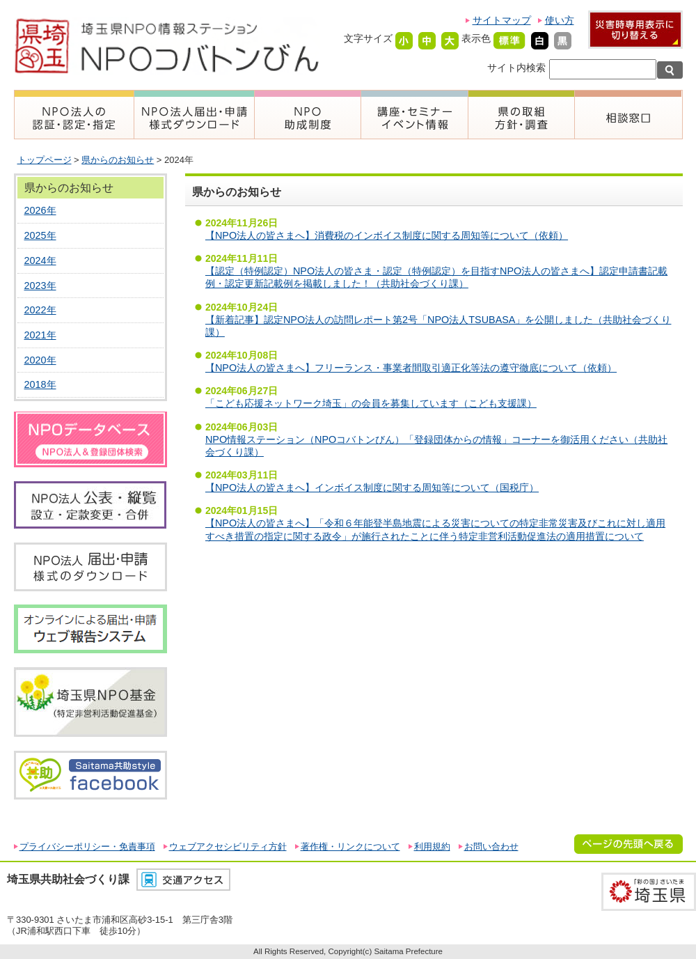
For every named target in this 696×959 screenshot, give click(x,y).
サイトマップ (502, 20)
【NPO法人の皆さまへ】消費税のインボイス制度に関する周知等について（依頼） (386, 235)
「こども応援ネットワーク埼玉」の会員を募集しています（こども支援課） (371, 403)
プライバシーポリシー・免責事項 (87, 846)
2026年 (40, 210)
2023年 (40, 285)
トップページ (44, 160)
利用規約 (432, 846)
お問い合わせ (491, 846)
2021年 (40, 335)
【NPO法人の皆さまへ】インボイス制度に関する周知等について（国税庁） (372, 487)
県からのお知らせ (117, 160)
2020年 (40, 360)
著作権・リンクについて (350, 846)
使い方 (559, 20)
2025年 (40, 235)
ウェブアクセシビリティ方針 (228, 846)
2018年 (40, 384)
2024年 (40, 260)
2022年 (40, 309)
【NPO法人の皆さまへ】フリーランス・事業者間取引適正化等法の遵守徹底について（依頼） (411, 367)
